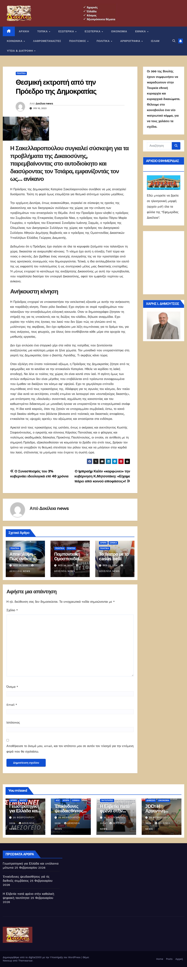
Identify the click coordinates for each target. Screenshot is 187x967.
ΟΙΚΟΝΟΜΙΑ (119, 31)
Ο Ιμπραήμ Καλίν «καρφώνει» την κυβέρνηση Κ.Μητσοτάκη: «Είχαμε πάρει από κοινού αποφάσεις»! (102, 476)
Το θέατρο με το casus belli (114, 556)
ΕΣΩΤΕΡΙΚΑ (66, 31)
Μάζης (23, 800)
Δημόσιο (150, 800)
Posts (169, 959)
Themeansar (25, 960)
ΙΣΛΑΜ (155, 41)
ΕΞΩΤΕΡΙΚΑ (93, 31)
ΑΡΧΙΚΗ (24, 31)
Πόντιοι (71, 548)
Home (159, 959)
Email (11, 704)
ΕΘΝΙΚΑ (141, 31)
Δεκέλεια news (44, 103)
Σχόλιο (12, 610)
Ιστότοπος (13, 722)
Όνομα (12, 687)
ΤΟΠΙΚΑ (42, 31)
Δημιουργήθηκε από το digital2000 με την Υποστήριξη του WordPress (42, 957)
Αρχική (179, 959)
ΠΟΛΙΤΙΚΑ (103, 41)
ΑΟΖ (58, 800)
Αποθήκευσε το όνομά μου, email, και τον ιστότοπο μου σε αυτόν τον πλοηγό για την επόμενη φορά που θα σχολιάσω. (70, 748)
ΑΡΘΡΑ (103, 543)
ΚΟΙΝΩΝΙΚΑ (15, 41)
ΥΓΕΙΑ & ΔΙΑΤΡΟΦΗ (20, 50)
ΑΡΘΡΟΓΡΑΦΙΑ (130, 41)
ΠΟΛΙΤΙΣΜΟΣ (78, 41)
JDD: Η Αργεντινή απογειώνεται (158, 810)
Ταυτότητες (107, 800)
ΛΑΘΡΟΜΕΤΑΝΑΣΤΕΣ (47, 41)
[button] (173, 41)
